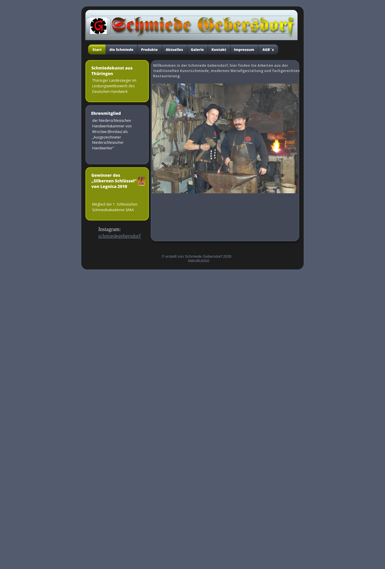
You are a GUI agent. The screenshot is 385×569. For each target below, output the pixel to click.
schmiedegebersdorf (119, 236)
